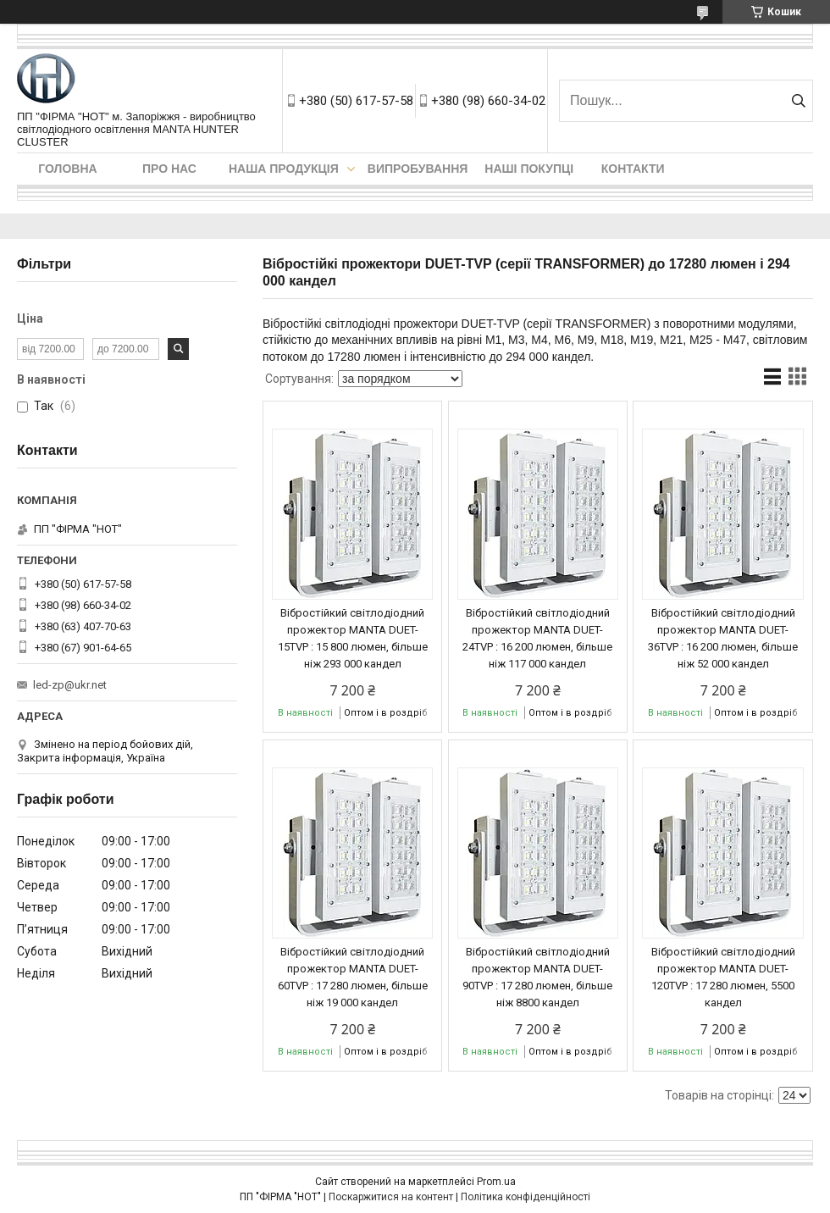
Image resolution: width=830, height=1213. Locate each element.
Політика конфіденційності (525, 1197)
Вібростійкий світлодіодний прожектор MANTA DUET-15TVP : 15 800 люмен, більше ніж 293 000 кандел (353, 638)
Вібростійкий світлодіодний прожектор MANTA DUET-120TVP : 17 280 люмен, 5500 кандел (723, 977)
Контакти (633, 168)
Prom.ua (496, 1182)
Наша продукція (284, 168)
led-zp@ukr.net (70, 685)
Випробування (418, 168)
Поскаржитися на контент (391, 1197)
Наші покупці (528, 168)
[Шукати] (798, 101)
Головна (67, 168)
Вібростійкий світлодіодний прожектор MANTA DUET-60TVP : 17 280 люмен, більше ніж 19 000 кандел (353, 977)
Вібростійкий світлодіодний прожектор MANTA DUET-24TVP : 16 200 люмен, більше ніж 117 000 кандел (537, 638)
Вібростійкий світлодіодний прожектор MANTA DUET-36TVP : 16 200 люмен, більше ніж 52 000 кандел (723, 638)
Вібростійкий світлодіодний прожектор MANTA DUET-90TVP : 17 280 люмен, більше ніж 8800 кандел (537, 977)
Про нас (169, 168)
